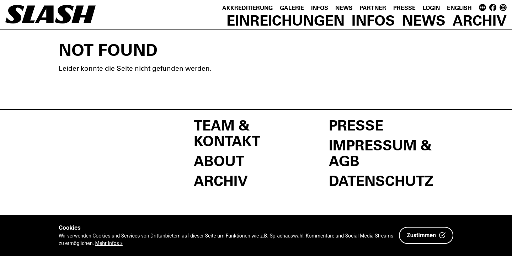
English (459, 7)
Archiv (480, 20)
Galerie (292, 7)
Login (431, 7)
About (219, 160)
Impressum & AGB (380, 152)
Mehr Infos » (109, 243)
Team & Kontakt (227, 132)
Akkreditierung (247, 7)
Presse (404, 7)
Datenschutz (381, 180)
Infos (319, 7)
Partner (373, 7)
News (344, 7)
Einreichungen (285, 20)
